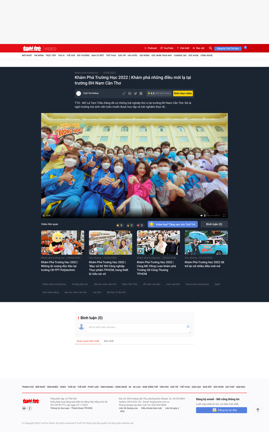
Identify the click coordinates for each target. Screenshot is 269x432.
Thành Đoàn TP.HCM (81, 408)
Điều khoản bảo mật (151, 408)
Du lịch (137, 387)
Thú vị (61, 55)
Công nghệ (206, 55)
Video (63, 387)
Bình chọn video (183, 93)
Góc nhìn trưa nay (162, 55)
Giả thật (230, 387)
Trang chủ (28, 387)
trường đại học (80, 284)
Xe (130, 387)
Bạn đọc (240, 387)
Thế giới (70, 55)
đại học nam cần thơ (105, 284)
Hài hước (132, 55)
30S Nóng (144, 55)
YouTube (166, 48)
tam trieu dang (51, 292)
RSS (122, 411)
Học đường (95, 257)
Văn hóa (164, 387)
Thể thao (111, 55)
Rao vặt (198, 48)
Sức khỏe (193, 55)
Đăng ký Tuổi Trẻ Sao (228, 48)
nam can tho (173, 284)
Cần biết (182, 48)
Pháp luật (93, 387)
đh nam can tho (151, 284)
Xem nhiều (52, 387)
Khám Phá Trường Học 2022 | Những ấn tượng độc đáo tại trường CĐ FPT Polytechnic (59, 266)
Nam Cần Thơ (129, 284)
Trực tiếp (51, 55)
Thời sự (72, 387)
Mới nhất (27, 55)
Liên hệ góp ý (172, 408)
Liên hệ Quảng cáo (128, 408)
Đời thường (83, 55)
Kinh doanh (107, 387)
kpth (217, 284)
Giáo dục (196, 387)
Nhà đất (207, 387)
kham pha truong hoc (197, 284)
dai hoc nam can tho (76, 292)
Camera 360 (180, 55)
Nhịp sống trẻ (150, 387)
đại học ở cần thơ (116, 292)
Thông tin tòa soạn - (60, 408)
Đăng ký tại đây (227, 410)
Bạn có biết (98, 55)
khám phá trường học (54, 284)
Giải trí (122, 55)
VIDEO (50, 48)
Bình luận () (214, 224)
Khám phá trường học (86, 72)
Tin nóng (39, 55)
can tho (97, 292)
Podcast (150, 48)
